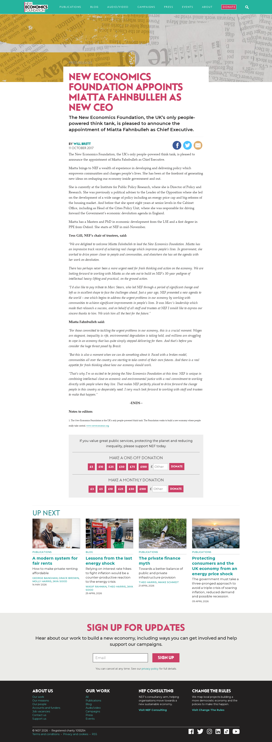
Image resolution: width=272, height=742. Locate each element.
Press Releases (80, 63)
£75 (132, 466)
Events (187, 6)
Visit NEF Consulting (153, 710)
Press (168, 6)
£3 (92, 488)
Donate (229, 6)
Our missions (40, 700)
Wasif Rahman (96, 586)
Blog (94, 6)
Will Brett (82, 144)
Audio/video (118, 6)
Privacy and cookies (75, 734)
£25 (111, 466)
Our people (39, 704)
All (87, 697)
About (207, 6)
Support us (39, 718)
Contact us (39, 715)
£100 (143, 466)
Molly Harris (41, 581)
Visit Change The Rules (208, 710)
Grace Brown (69, 578)
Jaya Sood (60, 581)
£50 (121, 466)
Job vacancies (41, 711)
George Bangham (44, 578)
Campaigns (146, 6)
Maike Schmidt (168, 582)
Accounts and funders (46, 707)
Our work (38, 697)
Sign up (166, 657)
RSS (94, 734)
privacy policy (150, 668)
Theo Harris (117, 586)
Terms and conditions (45, 734)
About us (42, 691)
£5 (91, 466)
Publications (70, 6)
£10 (101, 466)
